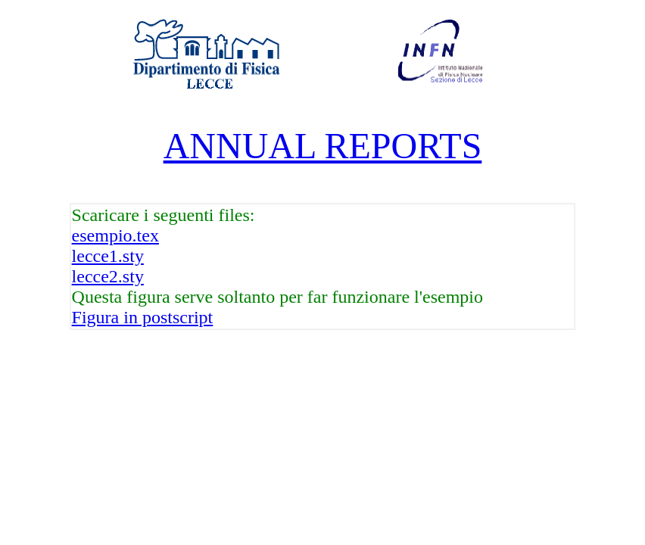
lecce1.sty (108, 256)
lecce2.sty (108, 276)
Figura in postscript (142, 317)
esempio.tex (115, 235)
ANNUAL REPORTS (323, 146)
